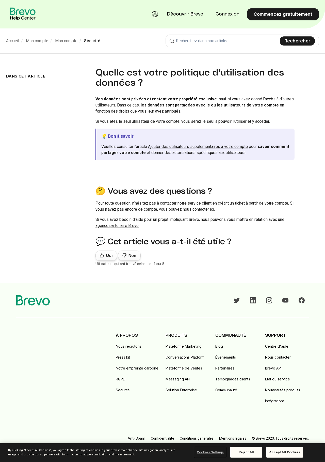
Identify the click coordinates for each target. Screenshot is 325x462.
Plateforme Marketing (184, 346)
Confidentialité (162, 438)
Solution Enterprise (181, 390)
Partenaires (224, 368)
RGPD (120, 379)
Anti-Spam (136, 438)
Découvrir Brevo (185, 14)
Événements (225, 357)
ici (212, 209)
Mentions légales (232, 438)
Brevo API (273, 368)
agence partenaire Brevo (117, 225)
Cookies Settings (210, 452)
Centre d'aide (276, 346)
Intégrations (275, 401)
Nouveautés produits (282, 390)
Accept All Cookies (284, 452)
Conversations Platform (185, 357)
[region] (162, 452)
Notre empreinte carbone (137, 368)
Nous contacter (278, 357)
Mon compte (37, 40)
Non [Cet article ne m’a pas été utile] (132, 255)
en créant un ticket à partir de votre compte (250, 203)
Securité (123, 390)
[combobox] (242, 41)
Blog (219, 346)
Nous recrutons (128, 346)
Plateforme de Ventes (184, 368)
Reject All (246, 452)
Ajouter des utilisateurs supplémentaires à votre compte (198, 146)
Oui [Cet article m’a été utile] (109, 255)
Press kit (123, 357)
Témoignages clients (232, 379)
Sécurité (92, 40)
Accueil (12, 40)
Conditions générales (197, 438)
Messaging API (178, 379)
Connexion (227, 14)
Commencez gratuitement (283, 14)
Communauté (226, 390)
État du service (277, 379)
